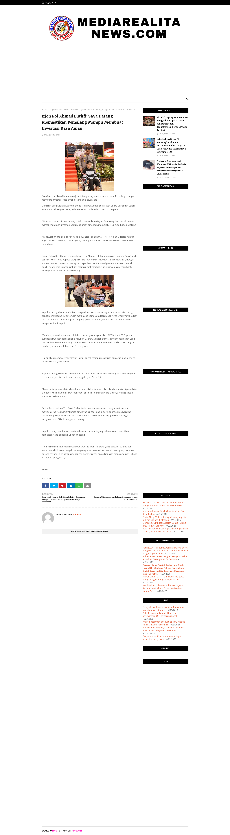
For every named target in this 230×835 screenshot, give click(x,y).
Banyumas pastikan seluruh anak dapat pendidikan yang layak (162, 638)
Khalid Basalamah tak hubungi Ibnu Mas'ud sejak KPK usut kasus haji (164, 623)
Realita (76, 514)
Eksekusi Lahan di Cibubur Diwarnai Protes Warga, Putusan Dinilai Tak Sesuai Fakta (164, 504)
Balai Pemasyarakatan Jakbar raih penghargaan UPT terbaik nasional (160, 614)
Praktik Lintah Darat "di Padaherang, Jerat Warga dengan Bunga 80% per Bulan (163, 578)
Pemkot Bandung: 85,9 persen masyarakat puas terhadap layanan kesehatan (164, 629)
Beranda (45, 109)
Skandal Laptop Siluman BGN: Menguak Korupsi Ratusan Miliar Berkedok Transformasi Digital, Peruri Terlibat (172, 124)
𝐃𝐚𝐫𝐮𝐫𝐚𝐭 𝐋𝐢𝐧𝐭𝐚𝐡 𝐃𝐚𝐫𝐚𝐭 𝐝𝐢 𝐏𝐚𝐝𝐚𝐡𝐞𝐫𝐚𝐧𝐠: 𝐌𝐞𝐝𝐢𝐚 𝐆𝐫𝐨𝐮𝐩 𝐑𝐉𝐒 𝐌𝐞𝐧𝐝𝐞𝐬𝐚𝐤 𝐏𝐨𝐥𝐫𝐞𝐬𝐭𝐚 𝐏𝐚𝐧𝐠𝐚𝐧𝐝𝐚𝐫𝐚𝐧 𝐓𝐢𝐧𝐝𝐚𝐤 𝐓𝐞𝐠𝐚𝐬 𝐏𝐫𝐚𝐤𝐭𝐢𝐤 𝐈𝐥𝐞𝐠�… (163, 569)
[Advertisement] (115, 69)
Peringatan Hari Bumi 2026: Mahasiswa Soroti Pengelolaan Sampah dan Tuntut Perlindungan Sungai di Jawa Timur (165, 550)
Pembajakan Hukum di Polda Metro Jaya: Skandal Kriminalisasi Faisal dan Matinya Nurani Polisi (163, 588)
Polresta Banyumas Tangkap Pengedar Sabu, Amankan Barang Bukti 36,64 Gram (165, 558)
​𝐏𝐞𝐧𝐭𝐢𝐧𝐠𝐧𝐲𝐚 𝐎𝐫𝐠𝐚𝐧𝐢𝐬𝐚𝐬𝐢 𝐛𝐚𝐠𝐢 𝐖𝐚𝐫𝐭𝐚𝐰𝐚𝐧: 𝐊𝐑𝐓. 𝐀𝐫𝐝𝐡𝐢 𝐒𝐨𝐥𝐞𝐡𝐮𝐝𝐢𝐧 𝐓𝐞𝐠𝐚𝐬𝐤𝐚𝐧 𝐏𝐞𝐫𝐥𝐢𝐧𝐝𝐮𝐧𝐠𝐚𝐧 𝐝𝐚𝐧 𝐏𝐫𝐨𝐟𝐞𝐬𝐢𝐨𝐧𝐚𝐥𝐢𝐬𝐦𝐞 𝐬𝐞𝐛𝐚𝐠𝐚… (171, 167)
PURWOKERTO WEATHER (165, 678)
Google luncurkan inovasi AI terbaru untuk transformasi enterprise (163, 609)
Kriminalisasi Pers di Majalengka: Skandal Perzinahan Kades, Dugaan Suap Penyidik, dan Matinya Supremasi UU (171, 145)
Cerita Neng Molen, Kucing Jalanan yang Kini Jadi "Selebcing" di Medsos (164, 518)
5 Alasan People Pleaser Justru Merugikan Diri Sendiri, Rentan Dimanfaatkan (165, 530)
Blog (54, 831)
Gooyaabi (77, 831)
